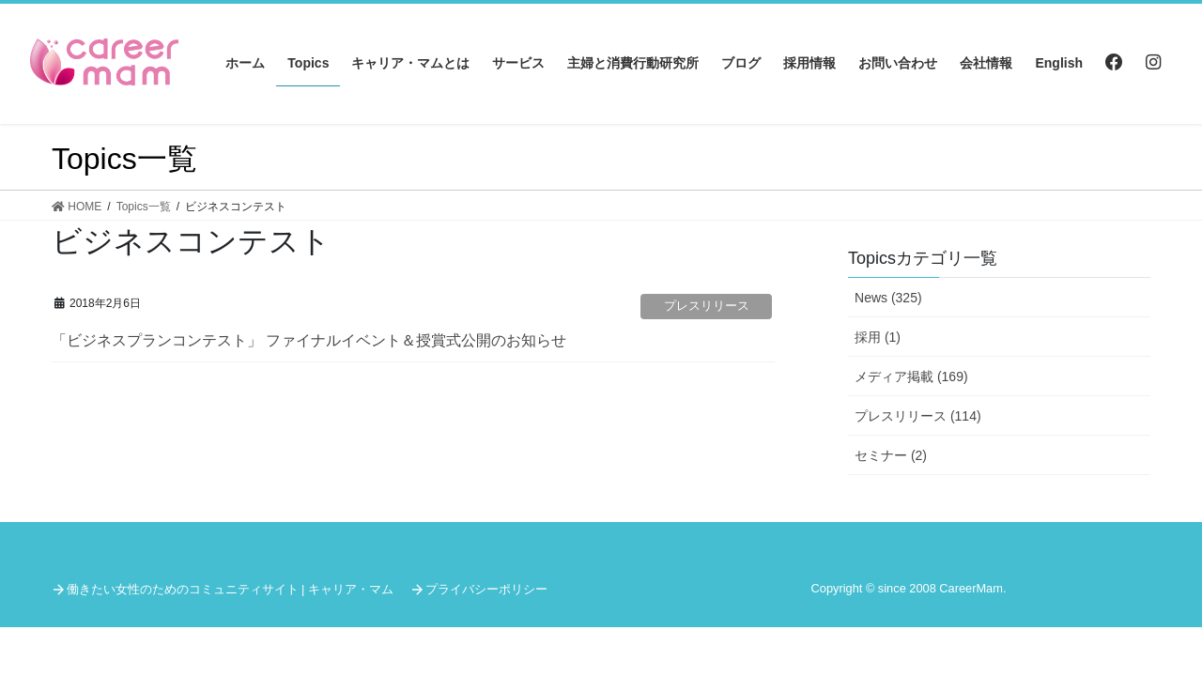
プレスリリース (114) (918, 415)
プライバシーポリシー (486, 589)
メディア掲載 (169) (911, 376)
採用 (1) (878, 337)
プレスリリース (706, 306)
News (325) (888, 297)
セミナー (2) (891, 455)
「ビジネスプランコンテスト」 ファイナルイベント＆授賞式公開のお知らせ (309, 340)
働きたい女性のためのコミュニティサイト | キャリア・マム (230, 589)
